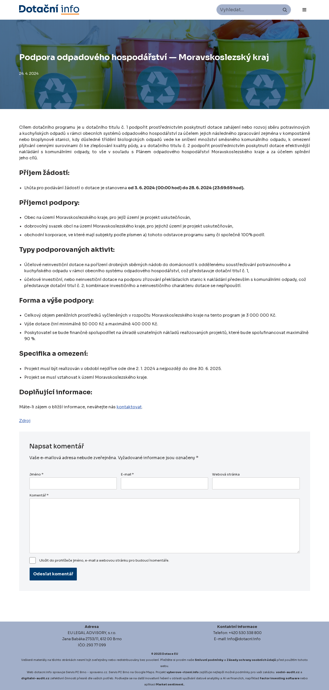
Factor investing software (280, 678)
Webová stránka (226, 474)
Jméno (36, 474)
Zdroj (24, 420)
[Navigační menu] (304, 10)
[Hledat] (248, 10)
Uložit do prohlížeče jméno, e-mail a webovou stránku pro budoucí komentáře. (104, 560)
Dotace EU (170, 654)
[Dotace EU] (49, 10)
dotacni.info (43, 672)
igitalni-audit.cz (36, 678)
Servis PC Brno (76, 672)
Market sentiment (169, 684)
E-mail (127, 474)
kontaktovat (129, 407)
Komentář (38, 495)
